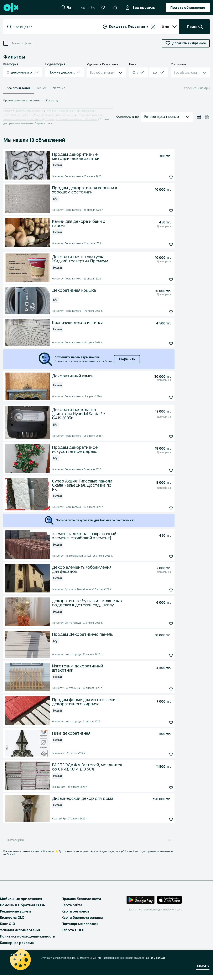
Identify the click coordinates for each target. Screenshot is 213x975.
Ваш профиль (143, 7)
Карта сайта (72, 905)
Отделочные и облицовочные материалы (70, 110)
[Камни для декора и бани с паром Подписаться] (161, 244)
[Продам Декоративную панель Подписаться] (161, 655)
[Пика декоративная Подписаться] (161, 754)
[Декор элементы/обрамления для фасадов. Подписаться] (161, 590)
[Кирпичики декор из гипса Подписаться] (161, 343)
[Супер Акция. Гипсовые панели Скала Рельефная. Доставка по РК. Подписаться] (161, 508)
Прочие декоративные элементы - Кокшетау (71, 119)
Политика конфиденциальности (27, 936)
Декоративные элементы (18, 115)
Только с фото (22, 43)
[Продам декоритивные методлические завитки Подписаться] (161, 177)
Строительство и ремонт (29, 110)
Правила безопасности (81, 899)
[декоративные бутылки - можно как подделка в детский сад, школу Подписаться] (161, 623)
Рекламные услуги (15, 911)
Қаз (82, 8)
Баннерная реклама (17, 943)
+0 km (168, 26)
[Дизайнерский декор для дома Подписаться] (161, 819)
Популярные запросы (80, 924)
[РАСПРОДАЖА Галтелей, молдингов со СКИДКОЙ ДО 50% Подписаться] (161, 787)
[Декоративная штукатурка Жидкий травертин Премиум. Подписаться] (161, 279)
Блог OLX (7, 924)
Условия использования (20, 930)
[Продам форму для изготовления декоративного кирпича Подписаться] (161, 722)
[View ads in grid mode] (207, 116)
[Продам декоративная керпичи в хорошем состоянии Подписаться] (161, 210)
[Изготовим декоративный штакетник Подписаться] (161, 689)
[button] (115, 7)
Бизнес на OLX (12, 917)
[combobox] (54, 26)
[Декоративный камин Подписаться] (161, 397)
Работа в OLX (73, 930)
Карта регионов (75, 911)
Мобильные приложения (21, 899)
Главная (7, 110)
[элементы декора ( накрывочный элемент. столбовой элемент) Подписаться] (161, 556)
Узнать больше (155, 957)
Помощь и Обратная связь (22, 905)
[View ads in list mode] (198, 116)
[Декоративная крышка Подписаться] (161, 312)
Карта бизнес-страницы (82, 917)
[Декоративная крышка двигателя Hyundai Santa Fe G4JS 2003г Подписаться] (161, 436)
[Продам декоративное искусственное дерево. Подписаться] (161, 470)
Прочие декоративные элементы (54, 115)
